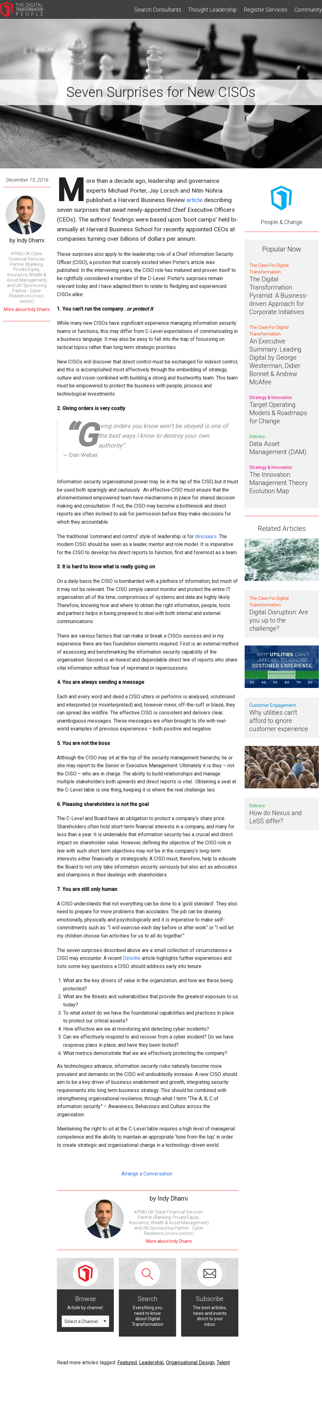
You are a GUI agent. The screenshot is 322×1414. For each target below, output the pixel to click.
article (194, 200)
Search (147, 1299)
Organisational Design (190, 1363)
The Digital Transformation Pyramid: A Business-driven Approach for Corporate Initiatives (278, 295)
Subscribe (210, 1299)
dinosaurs (206, 536)
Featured (127, 1363)
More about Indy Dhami (27, 309)
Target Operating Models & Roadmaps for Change (278, 413)
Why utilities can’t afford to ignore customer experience (278, 721)
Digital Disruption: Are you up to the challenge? (278, 620)
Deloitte (132, 958)
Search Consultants (157, 9)
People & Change (282, 222)
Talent (223, 1363)
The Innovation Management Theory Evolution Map (278, 483)
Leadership (151, 1363)
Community (308, 9)
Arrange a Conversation (147, 1174)
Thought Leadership (212, 9)
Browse (85, 1299)
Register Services (265, 9)
